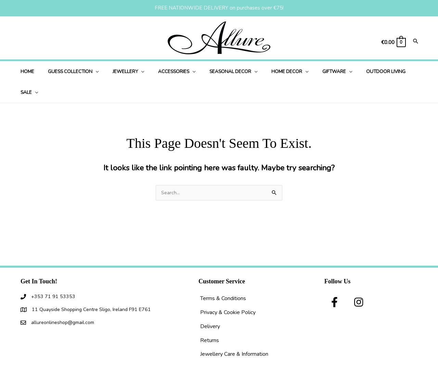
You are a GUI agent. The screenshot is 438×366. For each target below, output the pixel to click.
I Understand (283, 361)
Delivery (210, 306)
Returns (209, 320)
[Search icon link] (415, 41)
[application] (99, 71)
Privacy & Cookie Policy (228, 292)
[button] (334, 281)
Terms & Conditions (223, 278)
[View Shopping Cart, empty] (393, 43)
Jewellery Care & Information (234, 333)
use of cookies (244, 361)
